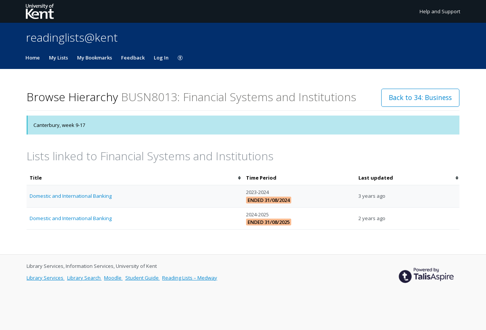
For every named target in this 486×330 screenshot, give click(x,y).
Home (32, 57)
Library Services (46, 277)
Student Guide (142, 277)
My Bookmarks (94, 57)
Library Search (84, 277)
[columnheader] (135, 178)
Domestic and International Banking (71, 195)
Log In (161, 57)
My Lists (58, 57)
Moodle (113, 277)
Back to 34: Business (420, 97)
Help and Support (440, 11)
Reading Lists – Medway (189, 277)
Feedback (133, 57)
